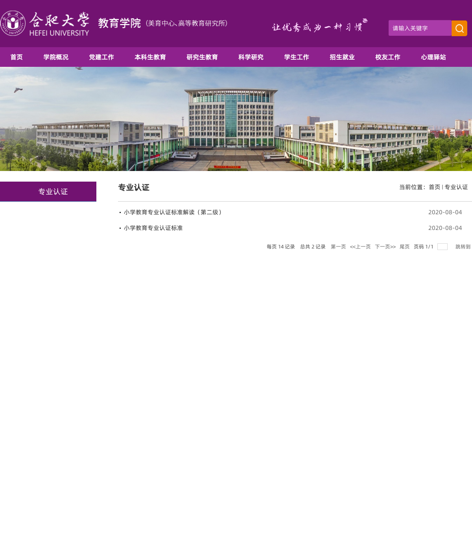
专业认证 (456, 187)
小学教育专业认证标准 (153, 228)
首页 (435, 187)
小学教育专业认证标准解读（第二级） (174, 212)
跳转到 (463, 246)
